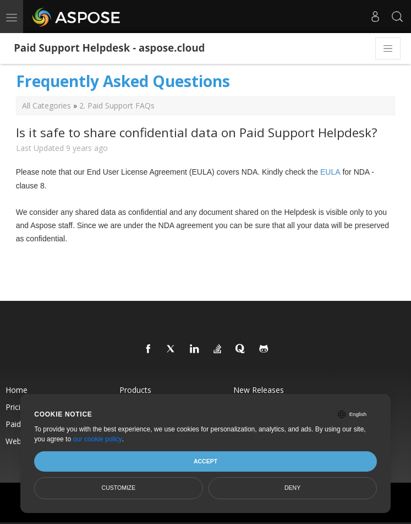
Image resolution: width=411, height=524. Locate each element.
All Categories (46, 105)
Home (17, 390)
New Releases (258, 390)
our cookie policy (97, 439)
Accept (205, 461)
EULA (330, 172)
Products (135, 390)
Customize (119, 487)
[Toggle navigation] (388, 48)
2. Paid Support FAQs (117, 105)
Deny (292, 487)
